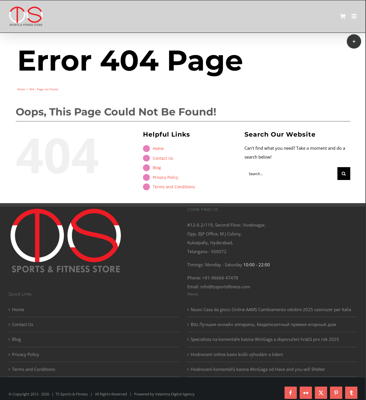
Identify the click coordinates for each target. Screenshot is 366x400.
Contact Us (163, 158)
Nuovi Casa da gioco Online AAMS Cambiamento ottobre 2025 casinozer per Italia (271, 309)
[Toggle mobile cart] (343, 16)
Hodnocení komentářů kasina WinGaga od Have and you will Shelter (258, 369)
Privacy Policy (165, 177)
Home (158, 148)
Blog (157, 167)
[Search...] (290, 173)
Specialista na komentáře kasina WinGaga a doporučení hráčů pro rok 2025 (265, 339)
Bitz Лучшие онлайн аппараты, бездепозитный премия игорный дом (263, 324)
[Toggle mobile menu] (354, 16)
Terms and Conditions (174, 186)
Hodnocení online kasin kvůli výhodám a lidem (237, 354)
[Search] (343, 173)
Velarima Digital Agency (175, 394)
